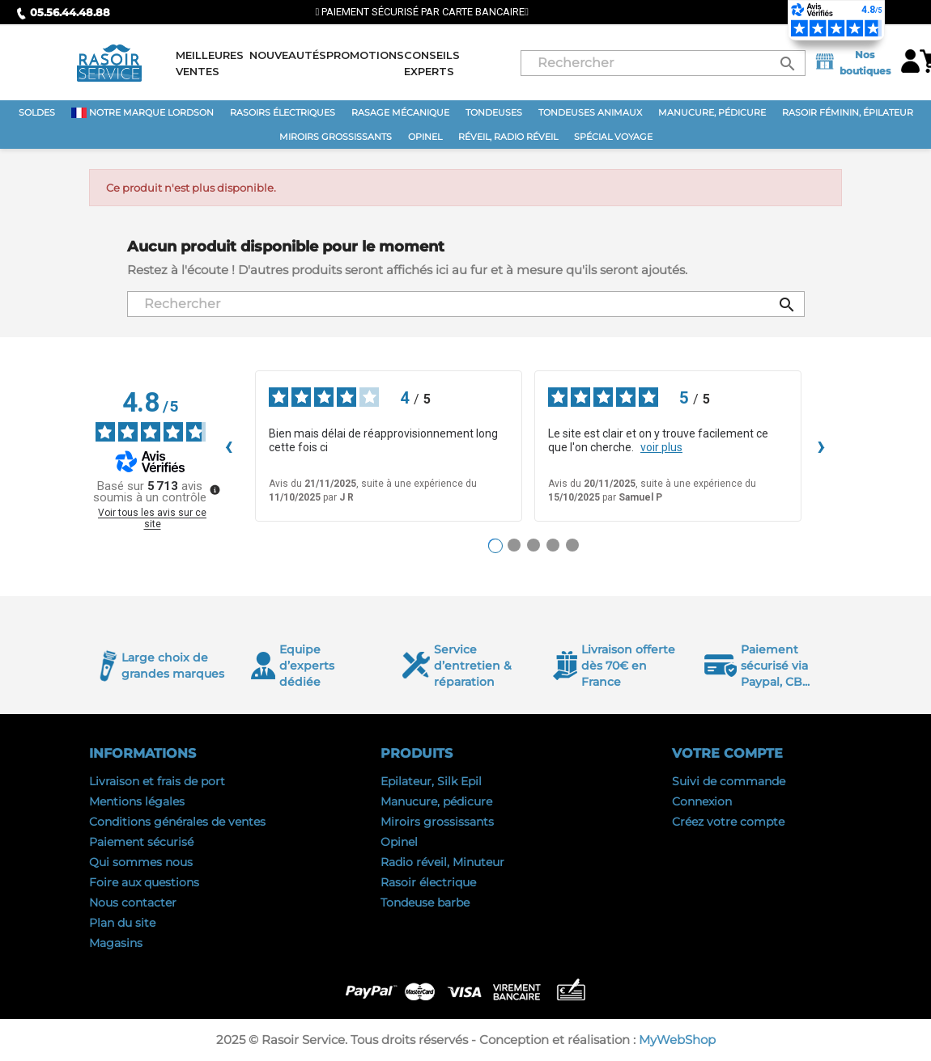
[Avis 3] (533, 545)
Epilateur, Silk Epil (431, 781)
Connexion (702, 801)
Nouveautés (287, 55)
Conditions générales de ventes (177, 821)
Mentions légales (137, 801)
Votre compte (727, 753)
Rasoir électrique (428, 882)
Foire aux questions (144, 882)
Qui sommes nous (141, 862)
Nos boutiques (852, 63)
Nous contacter (132, 902)
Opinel (399, 842)
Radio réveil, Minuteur (442, 862)
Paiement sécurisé (141, 842)
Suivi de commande (728, 781)
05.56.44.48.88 (63, 12)
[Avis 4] (552, 545)
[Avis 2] (514, 545)
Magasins (115, 943)
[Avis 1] (495, 546)
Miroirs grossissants (437, 821)
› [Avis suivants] (821, 445)
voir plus (661, 447)
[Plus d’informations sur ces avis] (213, 488)
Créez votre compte (728, 821)
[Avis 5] (572, 545)
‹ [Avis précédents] (228, 445)
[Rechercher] (663, 63)
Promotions (365, 55)
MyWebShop (677, 1039)
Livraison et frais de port (157, 781)
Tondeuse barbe (425, 902)
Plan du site (122, 922)
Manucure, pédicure (436, 801)
